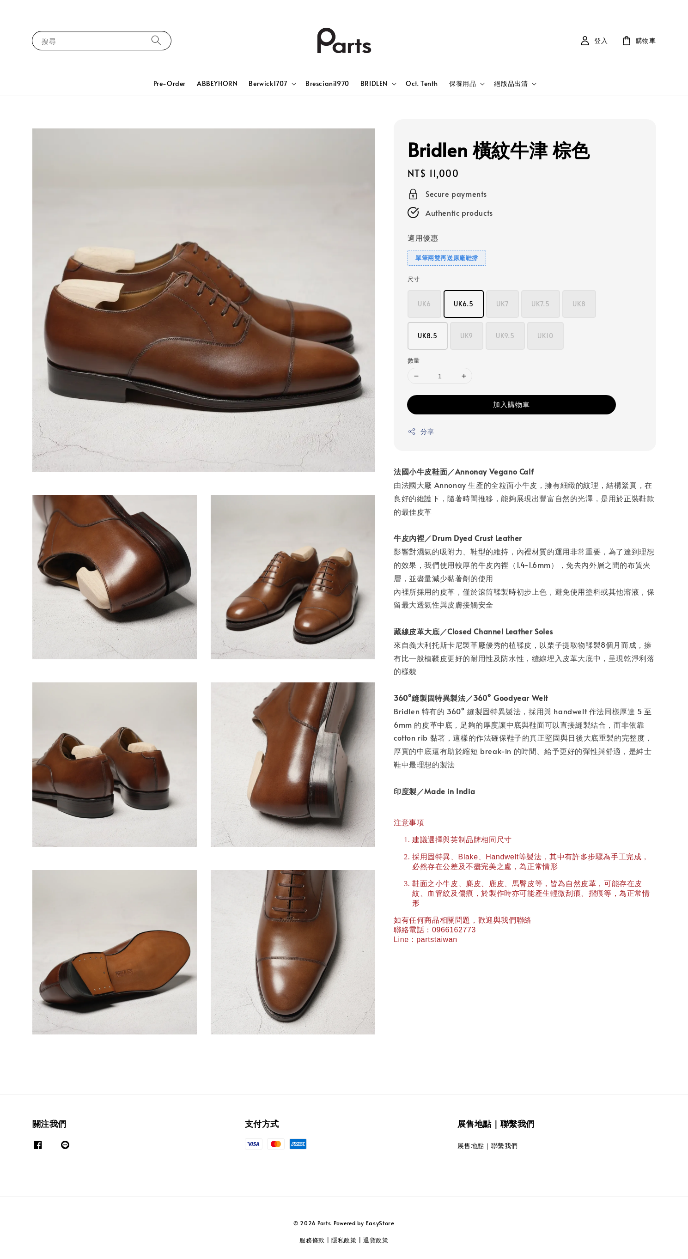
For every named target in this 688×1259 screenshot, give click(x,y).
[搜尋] (156, 40)
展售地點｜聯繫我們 (487, 1146)
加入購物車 (511, 404)
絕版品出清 (511, 83)
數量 (414, 360)
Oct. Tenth (422, 83)
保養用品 (462, 83)
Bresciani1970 (327, 83)
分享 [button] (421, 431)
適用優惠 (423, 237)
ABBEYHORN (217, 83)
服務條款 (312, 1240)
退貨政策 (376, 1240)
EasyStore (380, 1223)
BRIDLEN (374, 83)
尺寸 (414, 279)
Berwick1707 (268, 83)
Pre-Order (169, 83)
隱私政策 (344, 1240)
